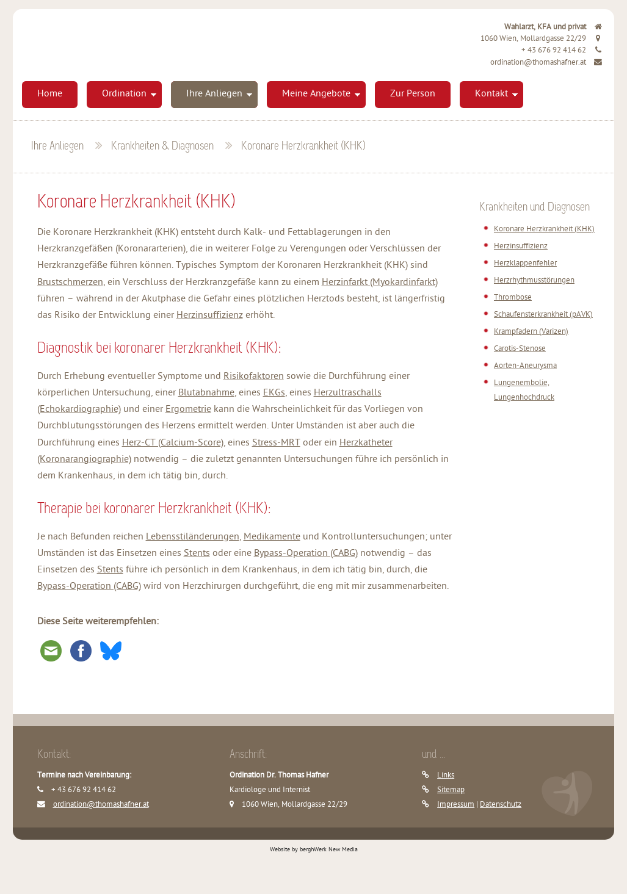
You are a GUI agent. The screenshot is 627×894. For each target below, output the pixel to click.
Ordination (124, 94)
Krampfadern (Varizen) (531, 331)
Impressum (455, 804)
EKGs (274, 393)
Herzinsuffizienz (209, 315)
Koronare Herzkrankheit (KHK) (303, 146)
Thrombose (513, 297)
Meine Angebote (316, 94)
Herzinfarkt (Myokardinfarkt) (380, 282)
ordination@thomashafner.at (546, 62)
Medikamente (272, 537)
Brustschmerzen (70, 282)
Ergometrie (188, 409)
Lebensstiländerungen (192, 537)
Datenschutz (500, 804)
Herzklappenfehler (525, 263)
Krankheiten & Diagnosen (162, 146)
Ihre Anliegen (214, 94)
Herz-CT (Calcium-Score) (172, 443)
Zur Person (412, 94)
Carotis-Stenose (520, 349)
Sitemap (451, 790)
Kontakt (491, 94)
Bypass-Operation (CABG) (306, 553)
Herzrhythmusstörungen (534, 280)
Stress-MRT (276, 443)
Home (49, 94)
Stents (197, 553)
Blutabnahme (206, 393)
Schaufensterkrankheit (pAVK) (543, 314)
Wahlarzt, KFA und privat (553, 27)
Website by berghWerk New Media (314, 850)
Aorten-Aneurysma (525, 366)
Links (445, 775)
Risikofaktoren (253, 376)
